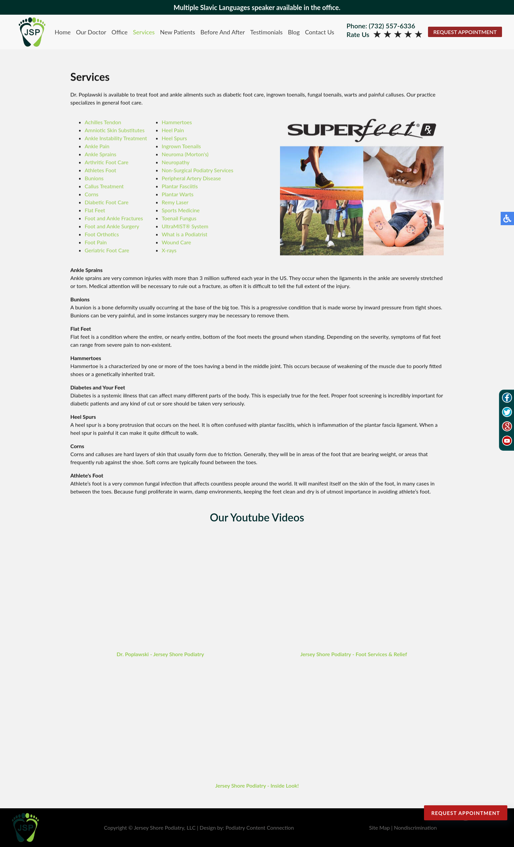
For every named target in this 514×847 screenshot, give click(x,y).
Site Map (379, 827)
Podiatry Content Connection (260, 827)
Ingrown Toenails (181, 146)
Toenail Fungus (179, 219)
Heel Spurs (174, 138)
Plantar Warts (177, 194)
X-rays (169, 251)
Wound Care (176, 243)
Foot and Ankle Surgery (112, 227)
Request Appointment (465, 32)
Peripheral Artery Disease (191, 178)
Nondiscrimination (415, 827)
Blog (294, 32)
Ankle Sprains (100, 154)
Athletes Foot (100, 170)
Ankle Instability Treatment (116, 138)
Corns (91, 194)
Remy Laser (175, 202)
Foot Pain (96, 243)
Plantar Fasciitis (180, 186)
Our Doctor (91, 32)
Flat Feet (95, 210)
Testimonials (266, 32)
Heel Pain (173, 130)
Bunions (94, 178)
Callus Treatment (104, 186)
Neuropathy (175, 162)
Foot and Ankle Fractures (114, 219)
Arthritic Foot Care (106, 162)
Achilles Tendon (103, 122)
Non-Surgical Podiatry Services (197, 170)
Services (144, 32)
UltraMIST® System (185, 227)
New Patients (177, 32)
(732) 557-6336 (392, 26)
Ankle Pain (97, 146)
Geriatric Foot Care (107, 251)
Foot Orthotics (102, 235)
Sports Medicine (181, 210)
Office (120, 32)
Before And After (222, 32)
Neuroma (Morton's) (185, 154)
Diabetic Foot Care (107, 202)
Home (63, 32)
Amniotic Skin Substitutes (115, 130)
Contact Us (319, 32)
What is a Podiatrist (184, 235)
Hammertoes (177, 122)
